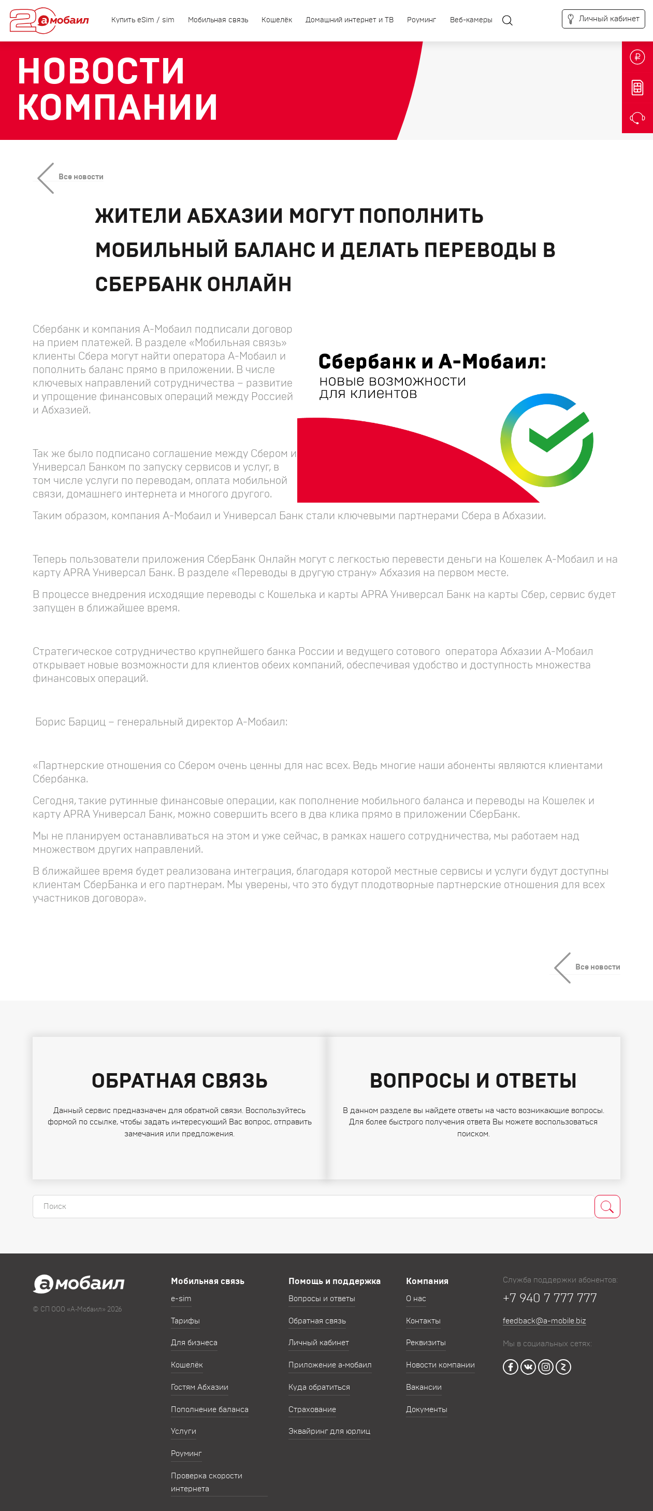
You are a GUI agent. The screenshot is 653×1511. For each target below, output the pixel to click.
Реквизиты (426, 1334)
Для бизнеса (194, 1334)
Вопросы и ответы (321, 1290)
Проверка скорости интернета (206, 1474)
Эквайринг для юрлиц (329, 1423)
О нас (416, 1290)
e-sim (181, 1290)
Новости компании (440, 1357)
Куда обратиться (319, 1379)
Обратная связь (317, 1313)
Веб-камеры (471, 20)
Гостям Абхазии (199, 1379)
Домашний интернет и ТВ (350, 20)
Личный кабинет (318, 1334)
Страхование (312, 1401)
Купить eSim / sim (143, 20)
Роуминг (422, 20)
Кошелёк (277, 20)
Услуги (183, 1423)
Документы (426, 1401)
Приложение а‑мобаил (330, 1357)
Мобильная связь (218, 20)
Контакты (423, 1313)
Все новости (81, 177)
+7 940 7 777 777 (550, 1290)
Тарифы (185, 1313)
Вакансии (424, 1379)
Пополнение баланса (210, 1401)
